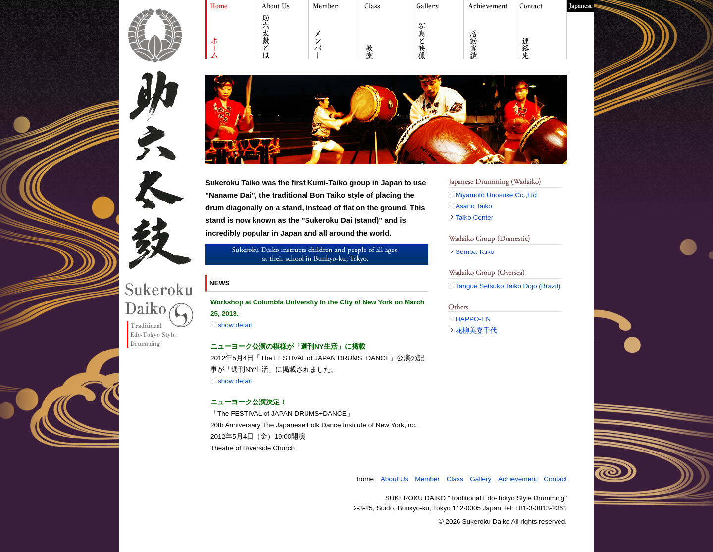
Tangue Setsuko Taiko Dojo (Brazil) (508, 286)
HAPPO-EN (473, 319)
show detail (235, 325)
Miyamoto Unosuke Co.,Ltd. (497, 195)
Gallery (480, 479)
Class (455, 479)
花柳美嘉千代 (476, 330)
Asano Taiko (474, 206)
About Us (394, 479)
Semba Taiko (475, 251)
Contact (555, 479)
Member (427, 479)
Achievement (517, 479)
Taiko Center (474, 217)
